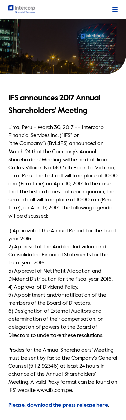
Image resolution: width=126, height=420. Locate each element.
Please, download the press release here (58, 405)
